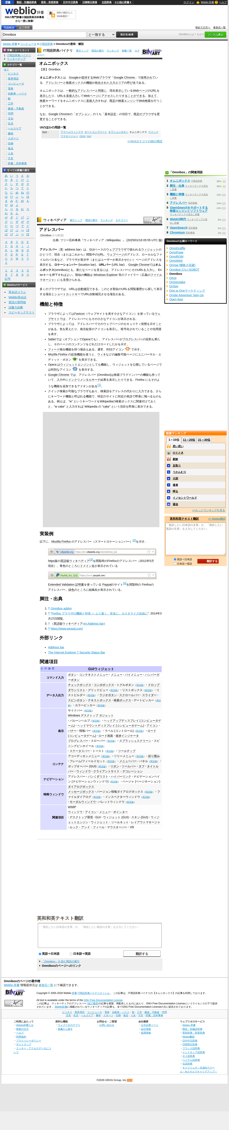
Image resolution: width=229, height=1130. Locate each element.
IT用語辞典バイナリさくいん (94, 993)
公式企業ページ (149, 1025)
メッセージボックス (81, 791)
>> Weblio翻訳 (216, 518)
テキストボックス (99, 700)
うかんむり (179, 472)
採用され (146, 77)
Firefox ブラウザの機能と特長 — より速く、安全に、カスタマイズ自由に (100, 613)
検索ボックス (74, 82)
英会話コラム (17, 292)
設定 (113, 114)
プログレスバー (132, 339)
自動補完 (83, 289)
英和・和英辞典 (49, 2)
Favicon (79, 313)
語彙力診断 (16, 307)
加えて (152, 95)
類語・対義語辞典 (27, 2)
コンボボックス (104, 685)
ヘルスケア (14, 128)
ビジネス (13, 73)
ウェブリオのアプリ (69, 1025)
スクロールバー (129, 695)
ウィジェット (150, 249)
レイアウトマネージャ (145, 822)
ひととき (178, 452)
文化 (10, 118)
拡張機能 (77, 354)
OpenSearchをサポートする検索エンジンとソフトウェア (189, 209)
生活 (10, 123)
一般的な (72, 90)
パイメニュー (133, 674)
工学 (10, 103)
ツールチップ (126, 751)
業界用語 (13, 78)
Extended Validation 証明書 (66, 584)
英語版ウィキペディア (75, 561)
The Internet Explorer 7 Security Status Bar (76, 652)
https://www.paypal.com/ (67, 628)
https (51, 561)
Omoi (172, 278)
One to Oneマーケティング (187, 290)
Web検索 (144, 100)
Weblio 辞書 (207, 2)
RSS (109, 349)
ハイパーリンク (121, 776)
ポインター (120, 812)
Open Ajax (176, 299)
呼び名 (131, 82)
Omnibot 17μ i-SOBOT (184, 269)
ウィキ (101, 354)
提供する (87, 77)
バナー (72, 730)
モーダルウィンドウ (83, 801)
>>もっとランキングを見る (208, 510)
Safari (52, 339)
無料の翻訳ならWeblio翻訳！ (65, 14)
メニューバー (128, 761)
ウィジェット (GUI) (116, 817)
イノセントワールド (185, 497)
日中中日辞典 (70, 2)
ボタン (72, 674)
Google (73, 77)
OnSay (173, 286)
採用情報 (146, 1032)
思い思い (178, 446)
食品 (10, 148)
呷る (175, 491)
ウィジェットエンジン (74, 364)
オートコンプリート (96, 132)
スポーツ (13, 138)
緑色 (71, 589)
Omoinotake (177, 282)
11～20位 (189, 439)
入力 (112, 82)
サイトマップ (23, 1044)
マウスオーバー (117, 827)
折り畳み (154, 756)
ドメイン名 (87, 565)
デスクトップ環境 (81, 817)
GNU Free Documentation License (103, 1000)
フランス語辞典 (191, 1048)
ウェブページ (115, 254)
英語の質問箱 (17, 302)
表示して (121, 90)
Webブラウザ (102, 77)
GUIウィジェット (101, 669)
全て (6, 69)
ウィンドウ (83, 771)
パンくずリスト (98, 776)
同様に (102, 90)
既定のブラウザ (144, 114)
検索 (43, 100)
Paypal (106, 584)
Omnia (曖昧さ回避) (182, 265)
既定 (112, 100)
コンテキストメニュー (93, 674)
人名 (10, 153)
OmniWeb (175, 260)
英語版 (139, 685)
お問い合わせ (106, 1025)
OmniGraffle (177, 248)
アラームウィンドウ (72, 132)
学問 (10, 113)
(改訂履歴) (93, 1003)
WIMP (72, 807)
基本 (107, 114)
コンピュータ (28, 43)
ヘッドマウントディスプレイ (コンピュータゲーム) (110, 725)
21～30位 (204, 439)
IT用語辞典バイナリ (58, 50)
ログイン (188, 2)
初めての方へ (202, 27)
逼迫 (175, 504)
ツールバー (129, 766)
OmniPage (176, 252)
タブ (141, 766)
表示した (45, 95)
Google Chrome (124, 77)
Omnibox (46, 235)
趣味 (10, 133)
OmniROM (176, 256)
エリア (119, 82)
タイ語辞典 (188, 1056)
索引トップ (82, 50)
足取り (177, 465)
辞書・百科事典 (17, 163)
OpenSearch (178, 227)
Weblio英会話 (17, 297)
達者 (175, 484)
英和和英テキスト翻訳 (60, 918)
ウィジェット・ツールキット (110, 822)
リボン (114, 766)
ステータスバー (80, 751)
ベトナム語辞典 (191, 1060)
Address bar (56, 647)
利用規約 (21, 1036)
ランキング (113, 50)
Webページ (140, 90)
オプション (82, 114)
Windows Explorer (106, 274)
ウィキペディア (54, 220)
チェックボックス (79, 685)
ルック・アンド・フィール (87, 827)
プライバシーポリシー (28, 1040)
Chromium (177, 232)
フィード (54, 349)
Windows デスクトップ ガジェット (91, 715)
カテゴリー (122, 220)
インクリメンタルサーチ (84, 379)
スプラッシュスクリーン (135, 740)
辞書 (7, 2)
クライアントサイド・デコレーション (118, 771)
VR (132, 827)
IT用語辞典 (46, 43)
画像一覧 (127, 50)
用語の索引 (97, 50)
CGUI (83, 136)
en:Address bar (94, 623)
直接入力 (72, 95)
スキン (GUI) (139, 817)
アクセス (107, 95)
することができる (133, 95)
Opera (86, 339)
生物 (10, 143)
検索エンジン (127, 100)
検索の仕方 (22, 1029)
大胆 (175, 478)
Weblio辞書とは (24, 1025)
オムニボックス (180, 180)
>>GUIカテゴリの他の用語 (144, 141)
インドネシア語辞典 (193, 1052)
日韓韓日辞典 (89, 2)
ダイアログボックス (81, 786)
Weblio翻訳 (188, 1036)
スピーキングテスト (22, 312)
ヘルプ (223, 2)
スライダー (149, 695)
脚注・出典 (177, 185)
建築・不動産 (16, 108)
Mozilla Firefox (57, 354)
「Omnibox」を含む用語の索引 (61, 961)
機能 (89, 82)
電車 (10, 88)
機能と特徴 (177, 194)
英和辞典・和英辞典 (193, 1032)
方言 (10, 158)
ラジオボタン (108, 695)
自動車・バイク (17, 93)
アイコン (152, 725)
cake (106, 406)
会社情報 (146, 1029)
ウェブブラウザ (116, 249)
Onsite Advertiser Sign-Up (186, 295)
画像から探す (65, 1029)
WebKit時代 (178, 219)
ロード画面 (105, 735)
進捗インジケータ (127, 735)
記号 (8, 279)
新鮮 (175, 459)
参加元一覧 (219, 27)
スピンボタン (76, 700)
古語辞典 (107, 2)
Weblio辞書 (61, 1006)
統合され (101, 82)
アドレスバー (54, 82)
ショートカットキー (67, 294)
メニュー (116, 674)
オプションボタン (118, 132)
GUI (89, 136)
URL (154, 90)
